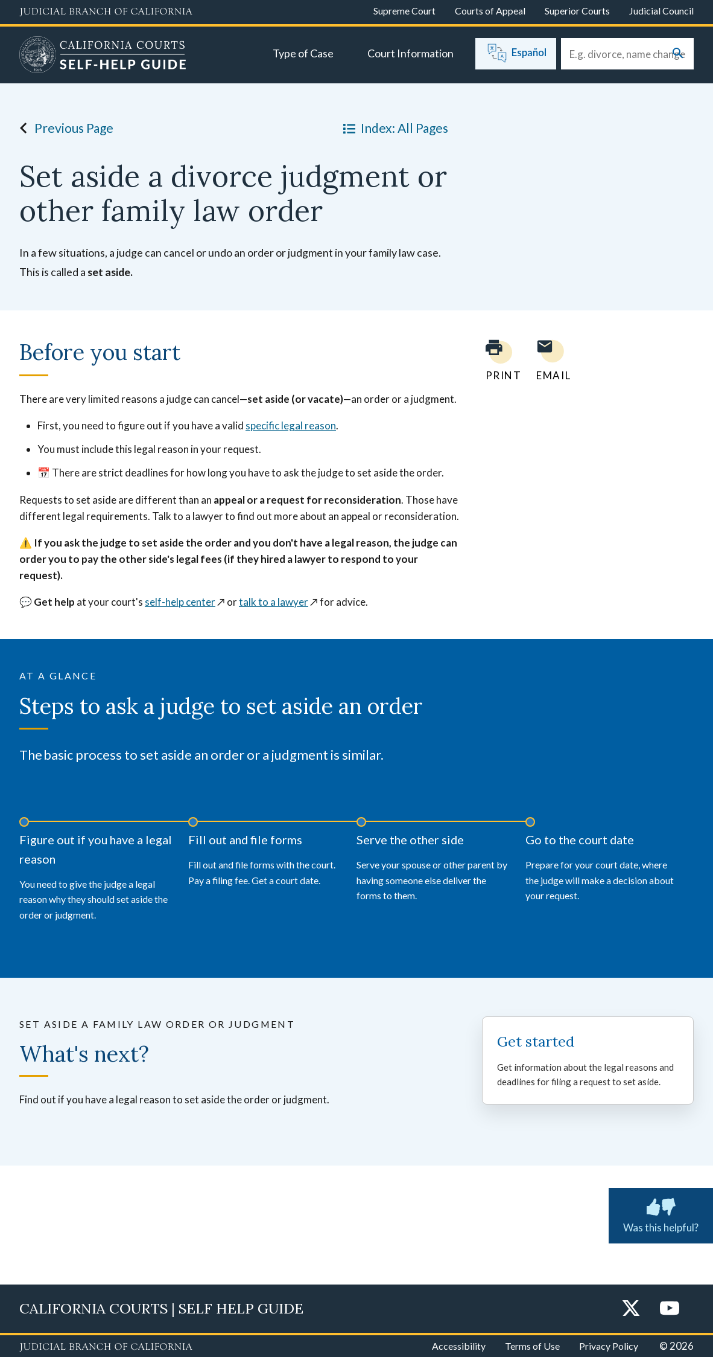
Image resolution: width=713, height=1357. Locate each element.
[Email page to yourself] (550, 360)
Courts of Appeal (490, 10)
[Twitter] (631, 1309)
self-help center (180, 601)
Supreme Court (404, 10)
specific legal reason (291, 425)
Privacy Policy (608, 1346)
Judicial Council (661, 10)
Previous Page (63, 128)
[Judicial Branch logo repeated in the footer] (105, 1347)
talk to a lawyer (273, 601)
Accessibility (459, 1346)
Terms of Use (532, 1346)
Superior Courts (577, 10)
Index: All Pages (393, 128)
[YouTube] (669, 1309)
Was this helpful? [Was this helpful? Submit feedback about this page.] (661, 1213)
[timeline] (356, 866)
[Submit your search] (678, 54)
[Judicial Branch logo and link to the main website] (105, 12)
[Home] (102, 56)
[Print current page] (496, 360)
